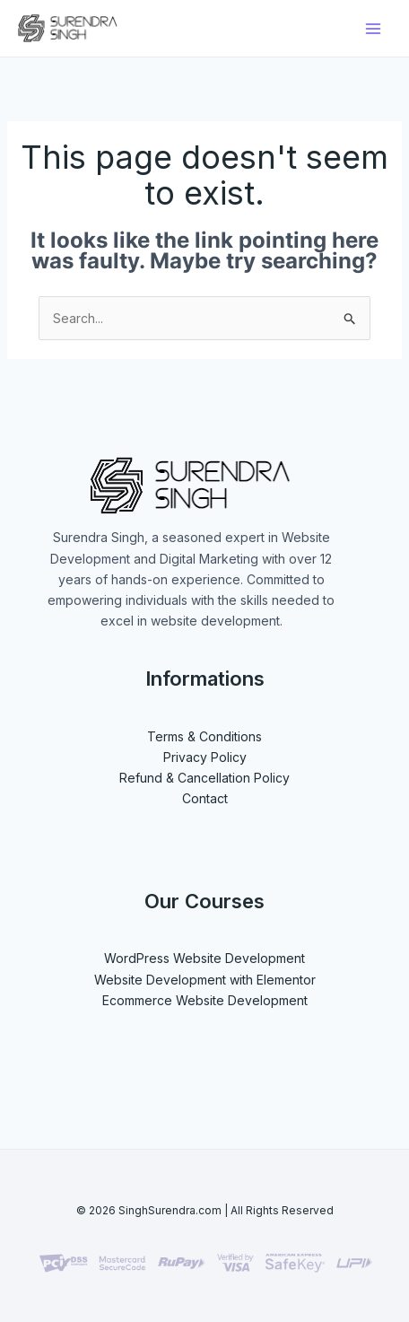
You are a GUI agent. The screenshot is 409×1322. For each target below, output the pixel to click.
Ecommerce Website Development (205, 1000)
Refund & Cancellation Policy (204, 777)
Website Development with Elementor (205, 979)
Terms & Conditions (204, 736)
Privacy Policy (205, 757)
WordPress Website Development (204, 958)
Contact (205, 798)
